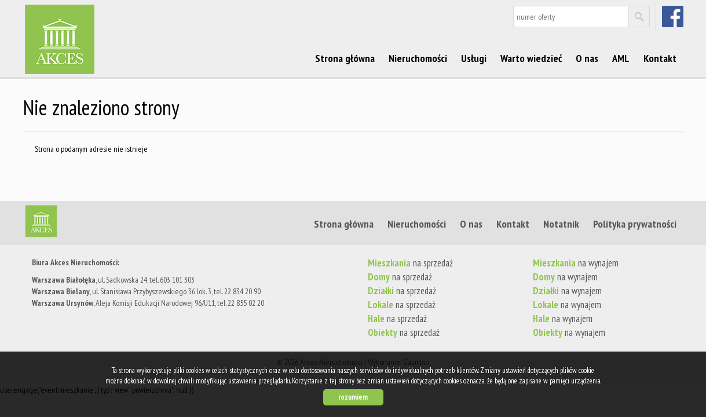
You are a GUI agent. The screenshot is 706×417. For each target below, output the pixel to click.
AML (621, 58)
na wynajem (576, 263)
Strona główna (345, 58)
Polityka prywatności (634, 224)
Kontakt (659, 58)
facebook (674, 16)
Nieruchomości (418, 58)
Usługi (473, 58)
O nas (587, 58)
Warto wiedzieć (531, 58)
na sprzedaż (410, 263)
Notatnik (561, 224)
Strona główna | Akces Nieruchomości (113, 223)
